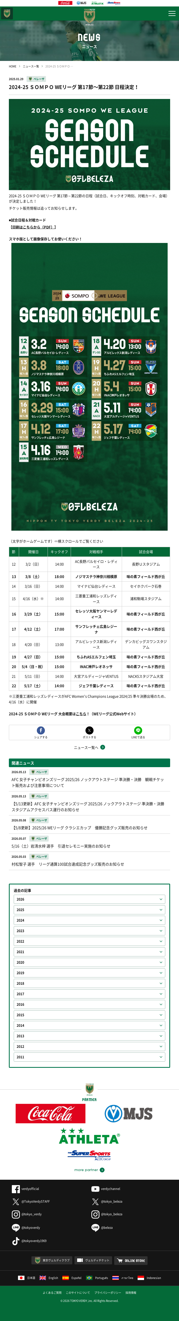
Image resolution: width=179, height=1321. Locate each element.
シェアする (41, 737)
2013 (20, 1036)
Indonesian (149, 1278)
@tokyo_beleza (106, 1201)
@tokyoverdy (26, 1227)
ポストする (89, 737)
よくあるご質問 (52, 1293)
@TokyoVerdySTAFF (31, 1201)
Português (97, 1278)
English (49, 1278)
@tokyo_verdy (27, 1214)
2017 (20, 993)
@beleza (102, 1227)
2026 (20, 899)
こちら (81, 713)
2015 (20, 1015)
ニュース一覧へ (86, 747)
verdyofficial (25, 1188)
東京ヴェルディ (7, 13)
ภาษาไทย (122, 1278)
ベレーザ (39, 79)
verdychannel (105, 1188)
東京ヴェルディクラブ (56, 1260)
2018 (20, 983)
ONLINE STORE (135, 1260)
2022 (20, 941)
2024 (20, 920)
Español (72, 1278)
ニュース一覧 (31, 66)
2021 (20, 951)
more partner (86, 1170)
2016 (20, 1004)
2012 (20, 1046)
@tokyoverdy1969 (29, 1240)
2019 (20, 972)
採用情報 (131, 1293)
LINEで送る (138, 737)
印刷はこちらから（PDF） (33, 226)
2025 (20, 909)
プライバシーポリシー (107, 1293)
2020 (20, 962)
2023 (20, 930)
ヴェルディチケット (97, 1260)
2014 (20, 1025)
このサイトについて (78, 1293)
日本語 (26, 1278)
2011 (20, 1057)
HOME (12, 66)
